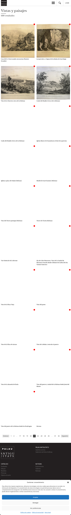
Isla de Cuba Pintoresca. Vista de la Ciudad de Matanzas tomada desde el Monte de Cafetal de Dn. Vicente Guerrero (52, 262)
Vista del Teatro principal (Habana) (11, 220)
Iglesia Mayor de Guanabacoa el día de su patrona (52, 141)
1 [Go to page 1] (11, 436)
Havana (39, 426)
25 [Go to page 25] (48, 436)
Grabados (4, 466)
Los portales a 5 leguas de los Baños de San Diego (51, 59)
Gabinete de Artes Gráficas (44, 452)
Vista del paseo (41, 304)
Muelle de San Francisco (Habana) (47, 180)
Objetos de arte (6, 475)
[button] (68, 482)
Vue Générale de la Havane (9, 260)
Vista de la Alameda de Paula (9, 384)
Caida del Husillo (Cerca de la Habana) (48, 101)
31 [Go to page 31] (55, 436)
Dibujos (3, 468)
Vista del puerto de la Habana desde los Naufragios (16, 426)
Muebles (3, 471)
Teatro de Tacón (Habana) (44, 220)
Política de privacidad (38, 512)
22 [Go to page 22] (38, 436)
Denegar (35, 503)
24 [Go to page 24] (45, 436)
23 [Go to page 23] (41, 436)
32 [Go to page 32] (59, 436)
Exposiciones (40, 466)
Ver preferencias (35, 508)
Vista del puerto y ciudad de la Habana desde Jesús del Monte (53, 385)
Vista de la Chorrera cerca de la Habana (13, 101)
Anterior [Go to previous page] (5, 436)
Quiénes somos (40, 450)
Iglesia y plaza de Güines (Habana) (11, 180)
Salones (38, 468)
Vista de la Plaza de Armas (9, 344)
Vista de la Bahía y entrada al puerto (48, 344)
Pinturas (3, 473)
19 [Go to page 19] (27, 436)
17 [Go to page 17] (20, 436)
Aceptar (35, 497)
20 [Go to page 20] (31, 436)
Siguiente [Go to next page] (65, 436)
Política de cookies (25, 512)
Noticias (38, 471)
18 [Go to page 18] (23, 436)
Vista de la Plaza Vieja (7, 304)
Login (67, 3)
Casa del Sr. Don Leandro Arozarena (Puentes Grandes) (15, 60)
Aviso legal (48, 512)
